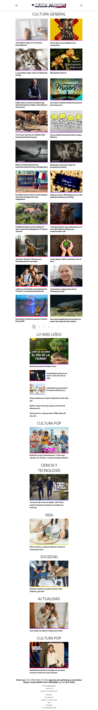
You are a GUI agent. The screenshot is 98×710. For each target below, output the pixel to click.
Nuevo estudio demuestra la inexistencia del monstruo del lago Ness (31, 166)
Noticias (49, 695)
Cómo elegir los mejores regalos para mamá (46, 631)
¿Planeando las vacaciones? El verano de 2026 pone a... (57, 389)
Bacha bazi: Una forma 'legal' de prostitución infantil (62, 166)
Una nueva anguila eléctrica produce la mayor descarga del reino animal (65, 320)
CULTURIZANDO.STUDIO (37, 680)
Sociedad (49, 705)
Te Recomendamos (49, 686)
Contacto (49, 688)
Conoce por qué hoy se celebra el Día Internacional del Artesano (30, 136)
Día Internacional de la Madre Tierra (43, 366)
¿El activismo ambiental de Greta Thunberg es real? (63, 290)
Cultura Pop (49, 697)
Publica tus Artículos (49, 691)
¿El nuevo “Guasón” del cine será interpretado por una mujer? (28, 260)
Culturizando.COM (49, 708)
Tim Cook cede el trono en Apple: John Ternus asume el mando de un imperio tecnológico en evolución (47, 504)
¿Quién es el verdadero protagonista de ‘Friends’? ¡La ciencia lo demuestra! (31, 290)
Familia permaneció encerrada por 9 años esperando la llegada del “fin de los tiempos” (31, 229)
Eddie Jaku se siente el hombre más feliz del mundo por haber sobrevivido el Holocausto (31, 105)
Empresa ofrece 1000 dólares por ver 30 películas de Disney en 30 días (66, 196)
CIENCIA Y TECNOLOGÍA (49, 700)
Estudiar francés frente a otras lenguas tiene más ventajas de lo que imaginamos (31, 197)
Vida (49, 702)
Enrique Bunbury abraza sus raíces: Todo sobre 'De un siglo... (56, 375)
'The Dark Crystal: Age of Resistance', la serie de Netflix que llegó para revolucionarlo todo (66, 229)
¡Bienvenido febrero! (58, 73)
